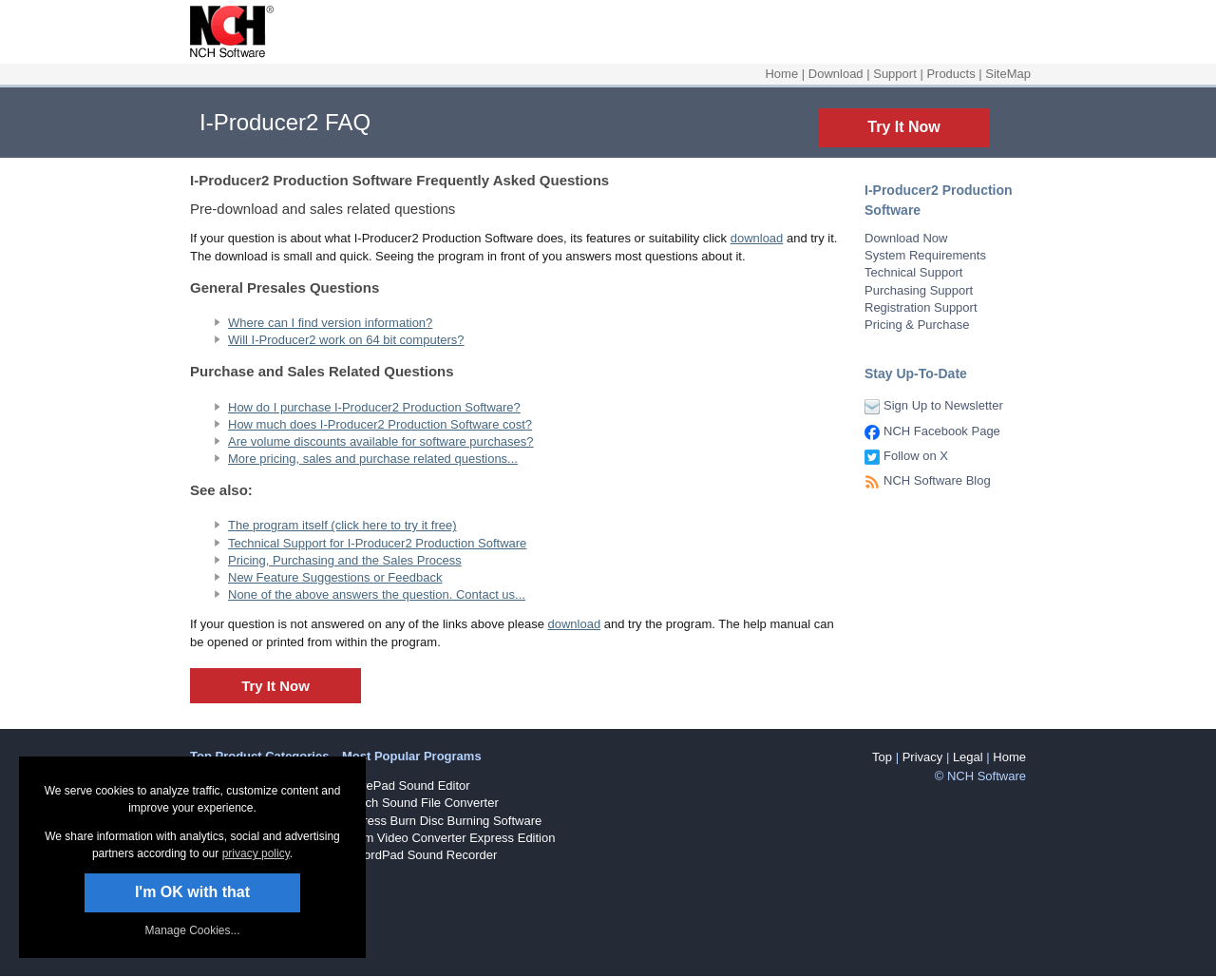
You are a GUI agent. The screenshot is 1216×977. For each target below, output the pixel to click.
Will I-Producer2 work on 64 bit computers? (346, 340)
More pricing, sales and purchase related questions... (373, 458)
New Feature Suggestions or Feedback (335, 577)
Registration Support (921, 307)
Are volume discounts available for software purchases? (381, 441)
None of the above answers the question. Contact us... (376, 594)
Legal (968, 757)
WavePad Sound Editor (406, 785)
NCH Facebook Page (942, 431)
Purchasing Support (918, 290)
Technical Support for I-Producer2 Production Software (377, 543)
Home (781, 74)
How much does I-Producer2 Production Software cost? (380, 424)
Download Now (905, 238)
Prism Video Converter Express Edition (448, 838)
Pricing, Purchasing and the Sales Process (345, 560)
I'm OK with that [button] (192, 892)
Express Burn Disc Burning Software (442, 821)
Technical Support (913, 272)
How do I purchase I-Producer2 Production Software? (374, 407)
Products (950, 74)
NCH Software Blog (937, 480)
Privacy (922, 757)
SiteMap (1008, 74)
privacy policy (256, 853)
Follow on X (916, 456)
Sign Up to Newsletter (943, 405)
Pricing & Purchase (917, 324)
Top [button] (882, 757)
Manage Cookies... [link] (191, 930)
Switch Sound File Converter (420, 802)
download (757, 238)
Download (836, 74)
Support (895, 74)
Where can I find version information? (330, 323)
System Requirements (925, 255)
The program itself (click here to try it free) (342, 525)
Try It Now (903, 127)
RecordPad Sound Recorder (419, 855)
